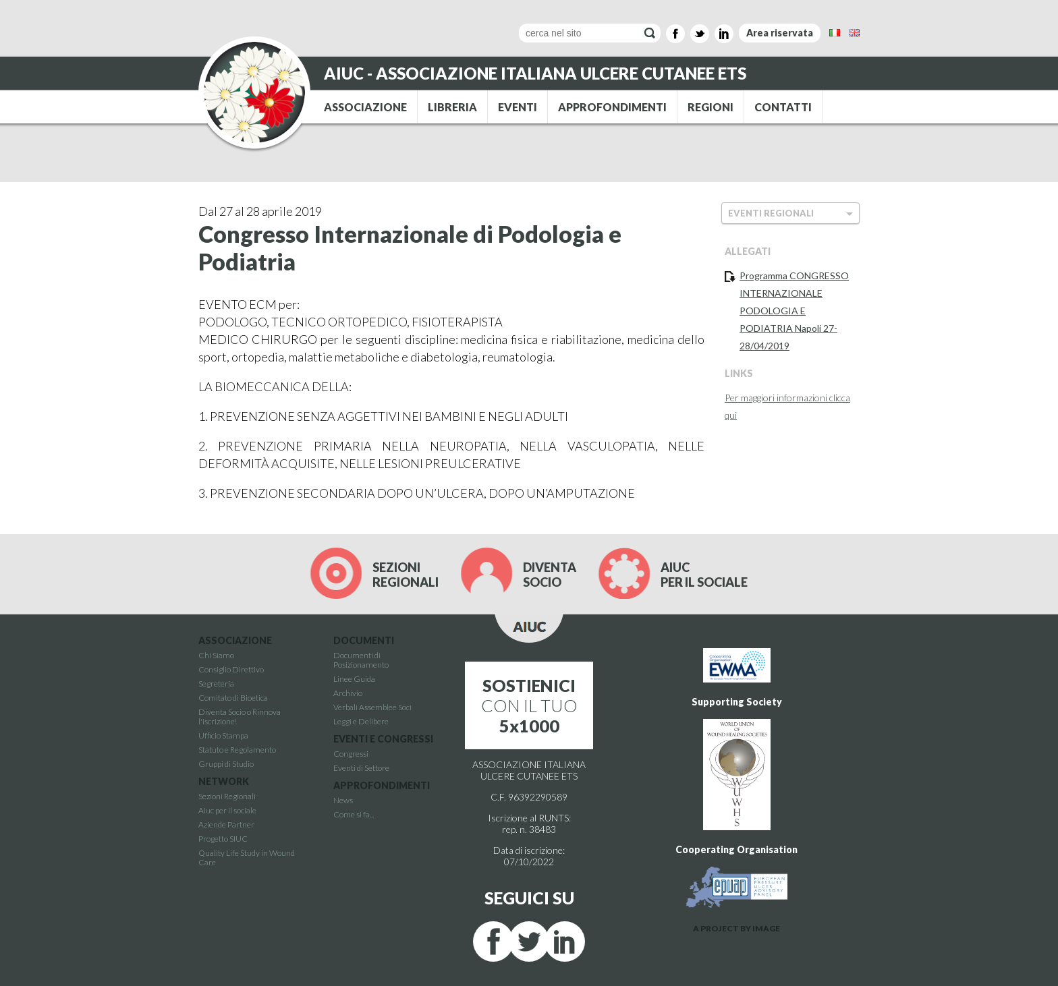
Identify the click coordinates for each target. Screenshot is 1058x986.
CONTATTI (783, 106)
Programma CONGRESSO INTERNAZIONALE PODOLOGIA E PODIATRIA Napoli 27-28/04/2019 (794, 310)
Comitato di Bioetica (233, 698)
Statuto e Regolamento (237, 750)
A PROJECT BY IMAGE (736, 928)
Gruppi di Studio (226, 764)
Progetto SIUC (223, 839)
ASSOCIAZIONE (365, 106)
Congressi (350, 754)
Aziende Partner (226, 824)
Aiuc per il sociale (227, 810)
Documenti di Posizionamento (361, 660)
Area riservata (779, 32)
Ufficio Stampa (223, 735)
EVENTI (517, 106)
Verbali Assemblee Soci (372, 707)
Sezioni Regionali (227, 796)
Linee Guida (354, 679)
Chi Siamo (216, 655)
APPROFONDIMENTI (612, 106)
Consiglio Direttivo (231, 669)
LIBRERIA (452, 106)
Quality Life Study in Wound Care (246, 857)
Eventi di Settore (361, 768)
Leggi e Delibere (361, 721)
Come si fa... (353, 814)
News (343, 800)
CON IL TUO (529, 705)
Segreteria (216, 683)
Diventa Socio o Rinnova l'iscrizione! (239, 716)
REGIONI (710, 106)
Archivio (347, 693)
